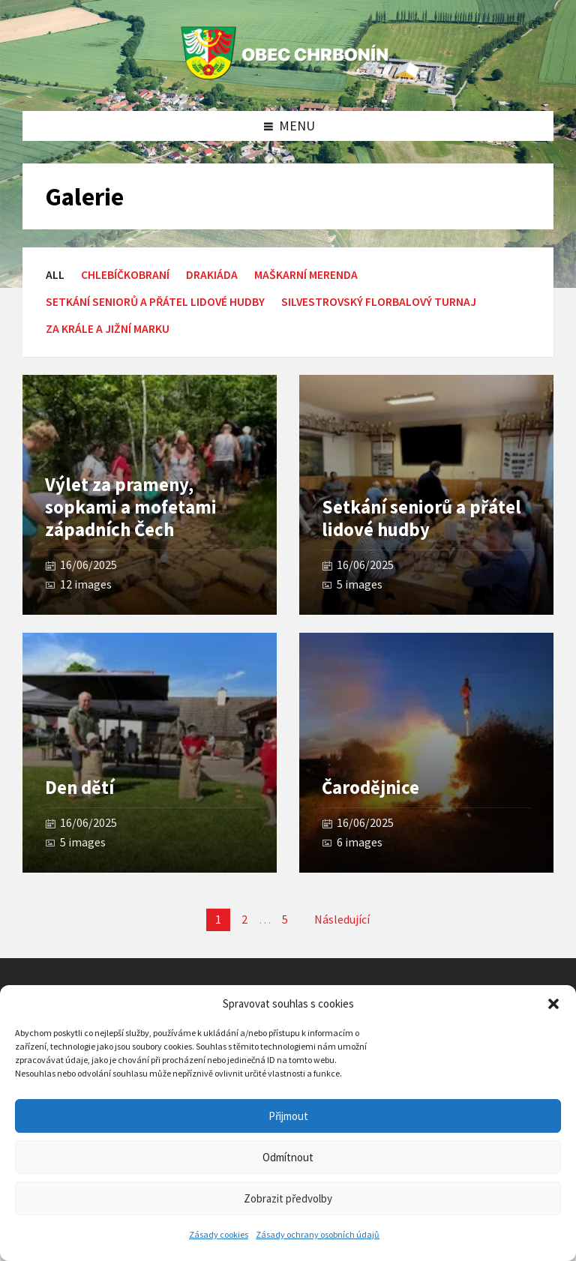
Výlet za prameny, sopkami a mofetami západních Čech (131, 507)
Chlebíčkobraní (125, 275)
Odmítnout (288, 1157)
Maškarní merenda (306, 275)
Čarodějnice (370, 787)
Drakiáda (212, 275)
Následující (342, 919)
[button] (553, 1003)
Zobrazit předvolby (288, 1198)
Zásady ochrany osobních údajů (318, 1234)
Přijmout (288, 1116)
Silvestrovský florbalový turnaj (378, 302)
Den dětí (79, 787)
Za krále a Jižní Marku (108, 329)
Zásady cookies (218, 1234)
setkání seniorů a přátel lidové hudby (155, 302)
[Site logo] (288, 79)
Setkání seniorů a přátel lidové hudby (421, 518)
